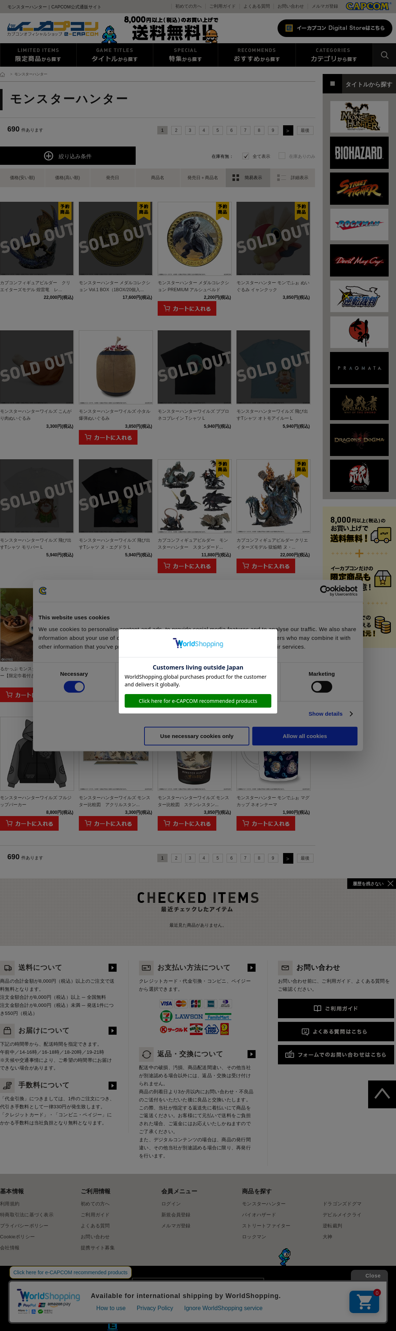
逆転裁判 (332, 1225)
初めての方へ (95, 1203)
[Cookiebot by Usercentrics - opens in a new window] (325, 590)
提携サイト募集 (98, 1247)
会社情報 (9, 1247)
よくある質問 (256, 6)
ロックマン (254, 1236)
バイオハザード (259, 1214)
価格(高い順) (67, 177)
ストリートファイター (266, 1225)
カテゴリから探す (334, 55)
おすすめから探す (257, 55)
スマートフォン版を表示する (198, 1288)
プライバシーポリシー (24, 1225)
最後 (305, 130)
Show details (326, 714)
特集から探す (185, 55)
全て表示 (261, 156)
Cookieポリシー (17, 1236)
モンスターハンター (264, 1203)
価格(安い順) (22, 177)
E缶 (112, 1325)
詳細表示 (299, 177)
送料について (31, 967)
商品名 (157, 177)
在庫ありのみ (302, 156)
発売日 (112, 177)
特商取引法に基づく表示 (27, 1214)
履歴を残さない (368, 883)
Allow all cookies (305, 736)
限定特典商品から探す (38, 55)
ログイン (171, 1203)
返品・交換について (181, 1054)
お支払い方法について (185, 967)
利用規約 (9, 1203)
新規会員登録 (176, 1214)
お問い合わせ (291, 6)
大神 (328, 1236)
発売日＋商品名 (202, 177)
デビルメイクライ (342, 1214)
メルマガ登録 (325, 6)
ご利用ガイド (95, 1214)
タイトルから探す (115, 55)
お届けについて (35, 1030)
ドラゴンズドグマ (342, 1203)
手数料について (35, 1085)
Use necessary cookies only (197, 736)
